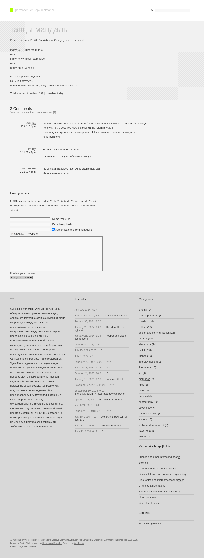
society (143, 419)
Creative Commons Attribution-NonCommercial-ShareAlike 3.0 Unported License (87, 540)
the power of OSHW (110, 399)
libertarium (145, 367)
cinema (143, 309)
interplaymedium (148, 361)
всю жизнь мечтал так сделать (101, 418)
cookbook (144, 321)
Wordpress (79, 543)
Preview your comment (23, 273)
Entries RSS (15, 547)
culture (142, 327)
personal (79, 40)
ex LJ (69, 40)
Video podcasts (147, 497)
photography (146, 402)
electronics (145, 344)
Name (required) (61, 218)
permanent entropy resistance (35, 10)
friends (142, 355)
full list (167, 446)
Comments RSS (29, 547)
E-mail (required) (62, 224)
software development (151, 425)
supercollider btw (112, 425)
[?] (54, 112)
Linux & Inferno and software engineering (162, 474)
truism (142, 436)
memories (144, 378)
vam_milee (28, 168)
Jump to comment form (22, 112)
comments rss (45, 112)
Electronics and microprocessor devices (161, 479)
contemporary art (148, 315)
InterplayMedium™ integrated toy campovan (100, 393)
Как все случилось (150, 523)
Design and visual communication (158, 468)
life (140, 373)
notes (142, 390)
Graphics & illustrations (152, 485)
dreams (143, 338)
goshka (31, 122)
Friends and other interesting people (159, 456)
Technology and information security (159, 491)
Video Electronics (149, 503)
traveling (143, 430)
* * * (103, 350)
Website (33, 233)
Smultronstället (114, 379)
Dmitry (31, 149)
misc (141, 384)
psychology (145, 407)
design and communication (154, 332)
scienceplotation (148, 413)
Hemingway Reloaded (52, 543)
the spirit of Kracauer (116, 315)
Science (143, 462)
